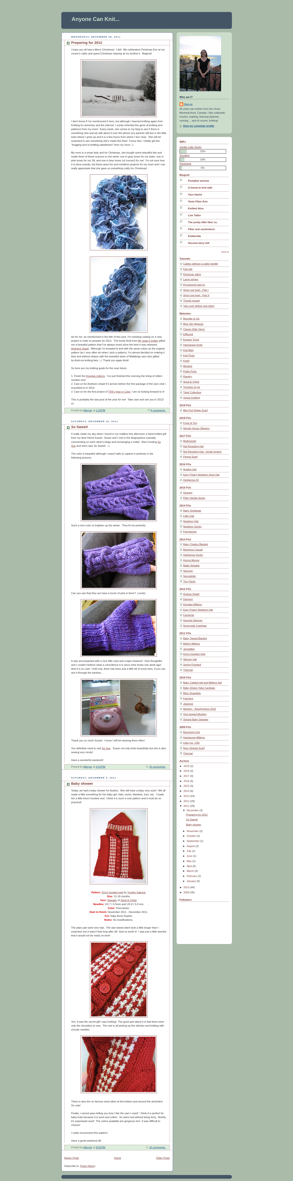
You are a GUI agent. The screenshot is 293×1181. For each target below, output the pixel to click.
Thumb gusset (191, 300)
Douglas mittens (95, 376)
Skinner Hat (190, 659)
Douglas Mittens (192, 604)
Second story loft (199, 243)
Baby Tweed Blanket (195, 638)
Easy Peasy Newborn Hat (198, 609)
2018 (186, 771)
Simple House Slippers (196, 428)
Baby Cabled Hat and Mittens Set (202, 682)
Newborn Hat (190, 521)
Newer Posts (71, 1158)
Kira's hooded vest (112, 892)
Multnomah (189, 441)
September (193, 841)
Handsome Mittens (194, 737)
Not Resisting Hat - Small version (202, 451)
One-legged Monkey (195, 714)
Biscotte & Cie (191, 318)
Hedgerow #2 (191, 480)
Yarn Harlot (195, 194)
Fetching (188, 698)
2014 (186, 791)
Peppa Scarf (190, 456)
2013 (186, 796)
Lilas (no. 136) (191, 742)
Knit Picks (189, 355)
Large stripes (190, 279)
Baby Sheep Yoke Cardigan (199, 688)
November (193, 831)
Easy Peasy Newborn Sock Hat (201, 474)
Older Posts (163, 1158)
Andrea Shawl (191, 594)
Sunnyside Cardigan (195, 625)
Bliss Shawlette (192, 693)
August (191, 846)
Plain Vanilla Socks (194, 498)
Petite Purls (190, 371)
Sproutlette (189, 576)
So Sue (106, 748)
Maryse (188, 104)
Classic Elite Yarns (194, 329)
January (192, 881)
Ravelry (187, 376)
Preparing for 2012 (86, 42)
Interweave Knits (193, 344)
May (189, 861)
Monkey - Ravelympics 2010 (199, 708)
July (189, 850)
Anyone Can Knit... (96, 19)
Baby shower (82, 783)
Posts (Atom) (87, 1166)
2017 (186, 776)
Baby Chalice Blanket (195, 544)
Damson (188, 599)
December (193, 810)
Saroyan (188, 570)
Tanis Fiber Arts (198, 201)
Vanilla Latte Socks (191, 147)
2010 (186, 887)
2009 (186, 892)
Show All (225, 252)
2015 (186, 785)
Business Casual (193, 549)
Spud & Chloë (129, 900)
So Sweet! (79, 427)
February (192, 876)
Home (117, 1158)
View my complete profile (198, 125)
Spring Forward (192, 664)
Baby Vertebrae (192, 510)
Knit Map (188, 350)
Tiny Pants (189, 581)
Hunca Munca (191, 560)
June (190, 856)
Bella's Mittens (191, 643)
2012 (186, 801)
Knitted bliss (196, 208)
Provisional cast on (194, 284)
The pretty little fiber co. (203, 222)
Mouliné (187, 366)
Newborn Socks (192, 526)
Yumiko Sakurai (136, 892)
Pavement (185, 163)
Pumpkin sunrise (198, 180)
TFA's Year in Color (119, 391)
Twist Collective (192, 392)
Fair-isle (187, 269)
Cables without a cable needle (200, 263)
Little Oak (188, 516)
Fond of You (190, 423)
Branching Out (191, 732)
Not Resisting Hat (193, 446)
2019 (186, 766)
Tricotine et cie (191, 387)
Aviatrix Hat (190, 469)
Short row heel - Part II (196, 295)
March (191, 871)
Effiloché (188, 334)
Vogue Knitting (191, 397)
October (192, 836)
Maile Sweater (191, 565)
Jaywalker (189, 649)
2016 (186, 781)
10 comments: (157, 766)
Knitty (186, 360)
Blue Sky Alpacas (193, 324)
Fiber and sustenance (201, 229)
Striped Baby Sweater (196, 719)
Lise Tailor (194, 215)
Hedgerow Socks (193, 555)
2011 (186, 806)
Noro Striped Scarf (194, 748)
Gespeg (187, 492)
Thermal (188, 670)
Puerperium (190, 531)
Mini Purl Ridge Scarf (195, 410)
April (190, 866)
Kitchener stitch (192, 274)
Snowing (184, 155)
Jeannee (188, 703)
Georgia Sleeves (193, 620)
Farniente (188, 615)
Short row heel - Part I (196, 290)
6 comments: (158, 410)
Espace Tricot (191, 339)
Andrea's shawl (80, 348)
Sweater (112, 900)
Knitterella (194, 236)
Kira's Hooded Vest (194, 654)
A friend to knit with (200, 187)
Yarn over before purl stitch (198, 306)
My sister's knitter (148, 340)
